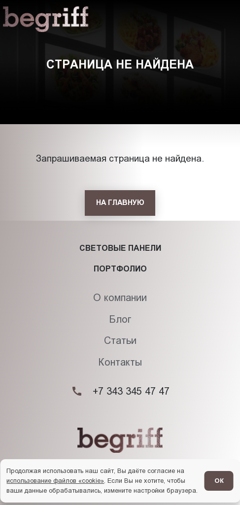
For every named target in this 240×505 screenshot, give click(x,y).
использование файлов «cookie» (55, 480)
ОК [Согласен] (219, 480)
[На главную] (120, 203)
